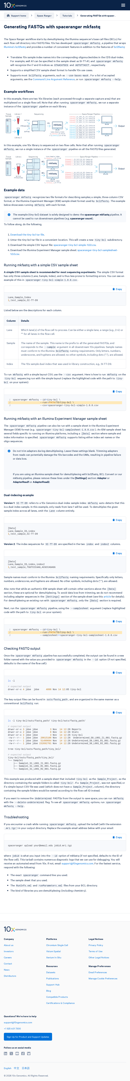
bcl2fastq (119, 46)
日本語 (26, 1068)
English (7, 1068)
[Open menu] (123, 5)
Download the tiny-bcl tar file (27, 234)
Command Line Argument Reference (54, 79)
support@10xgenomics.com (77, 863)
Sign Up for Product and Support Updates (28, 1036)
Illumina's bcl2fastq (15, 46)
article (107, 596)
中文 (16, 1068)
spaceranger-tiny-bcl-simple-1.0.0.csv (75, 245)
